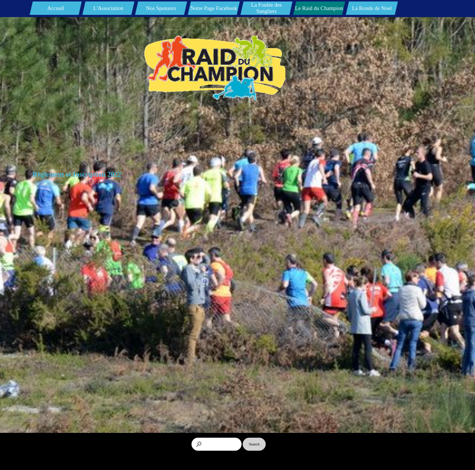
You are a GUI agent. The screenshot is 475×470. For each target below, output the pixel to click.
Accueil (55, 8)
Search (254, 444)
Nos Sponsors (161, 8)
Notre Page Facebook (213, 8)
